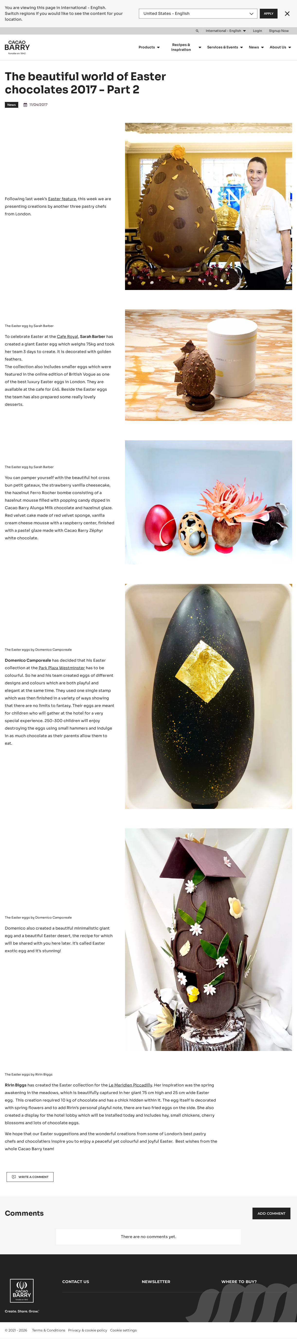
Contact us (75, 1281)
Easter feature (62, 198)
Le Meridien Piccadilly (130, 1085)
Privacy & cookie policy (87, 1330)
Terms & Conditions (48, 1330)
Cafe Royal (67, 336)
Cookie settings (123, 1330)
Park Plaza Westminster (62, 667)
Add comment (271, 1213)
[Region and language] (198, 13)
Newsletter (156, 1281)
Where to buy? (239, 1281)
